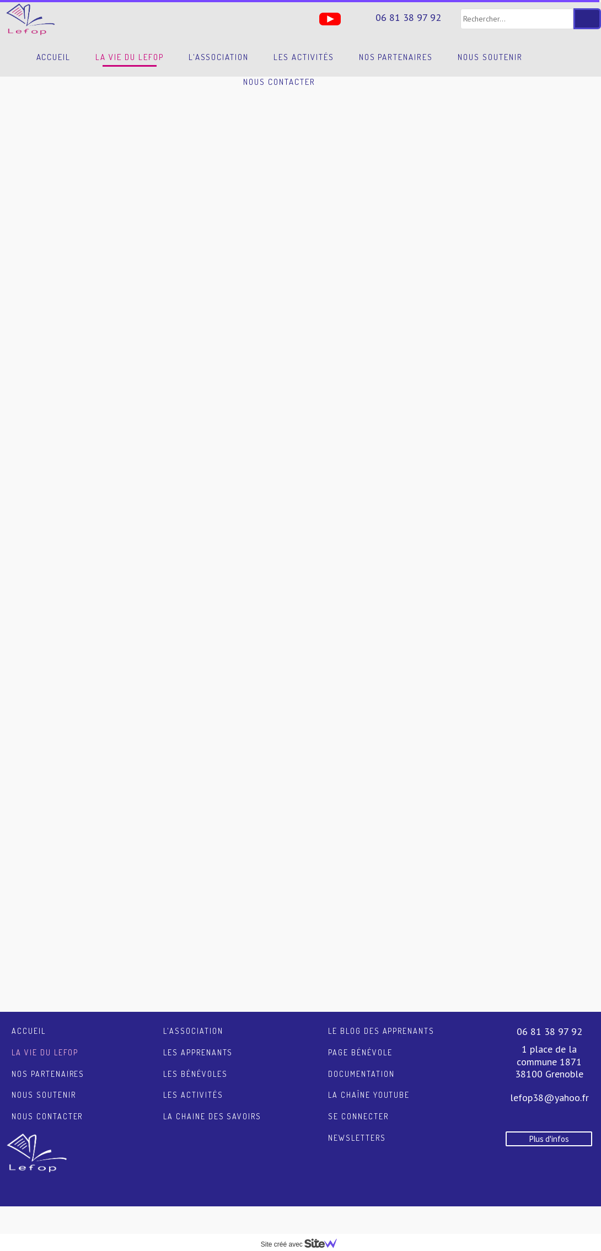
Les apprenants (198, 1052)
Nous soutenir (490, 57)
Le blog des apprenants (381, 1031)
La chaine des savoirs (212, 1116)
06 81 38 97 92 (408, 17)
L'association (219, 57)
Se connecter (358, 1116)
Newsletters (357, 1137)
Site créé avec (303, 1244)
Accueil (53, 57)
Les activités (303, 57)
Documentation (361, 1074)
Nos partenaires (396, 57)
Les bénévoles (195, 1074)
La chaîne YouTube (369, 1094)
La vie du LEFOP (129, 57)
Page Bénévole (360, 1052)
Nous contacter (279, 82)
